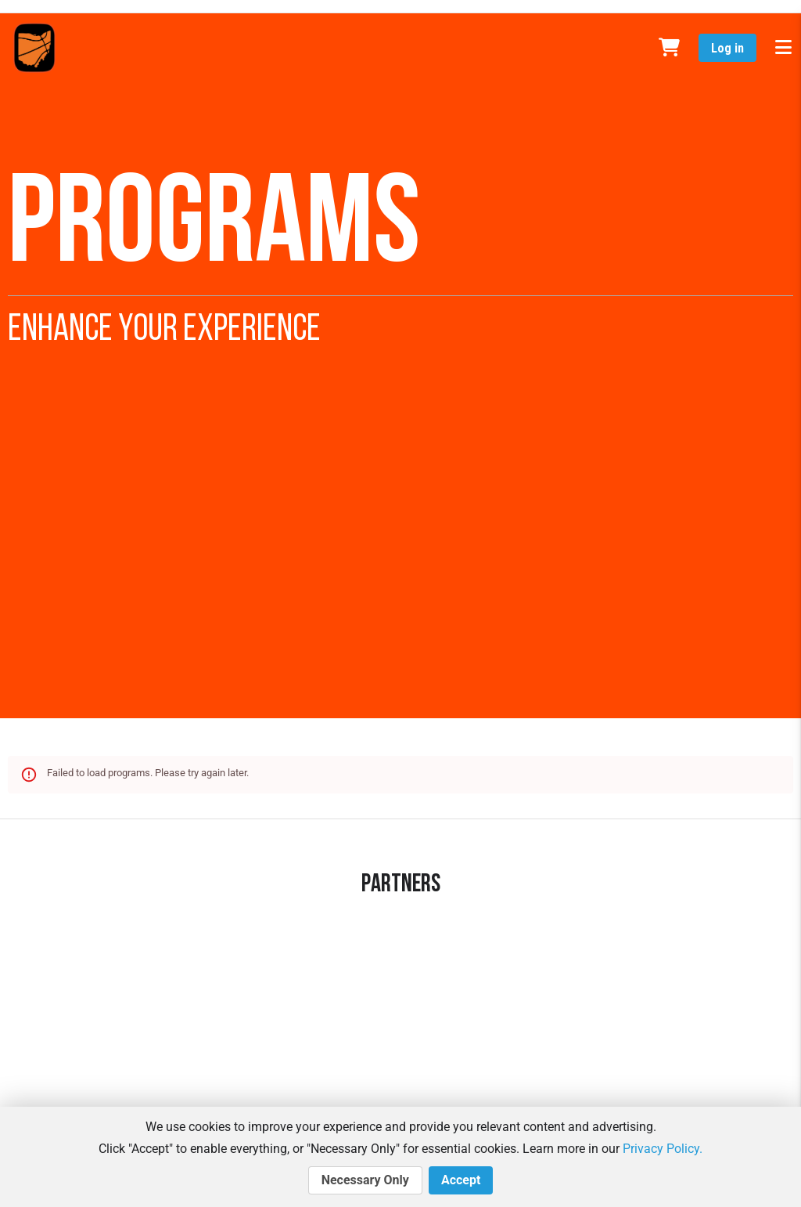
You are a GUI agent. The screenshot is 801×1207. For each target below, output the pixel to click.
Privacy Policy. (662, 1148)
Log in (727, 48)
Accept (461, 1180)
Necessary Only (365, 1180)
